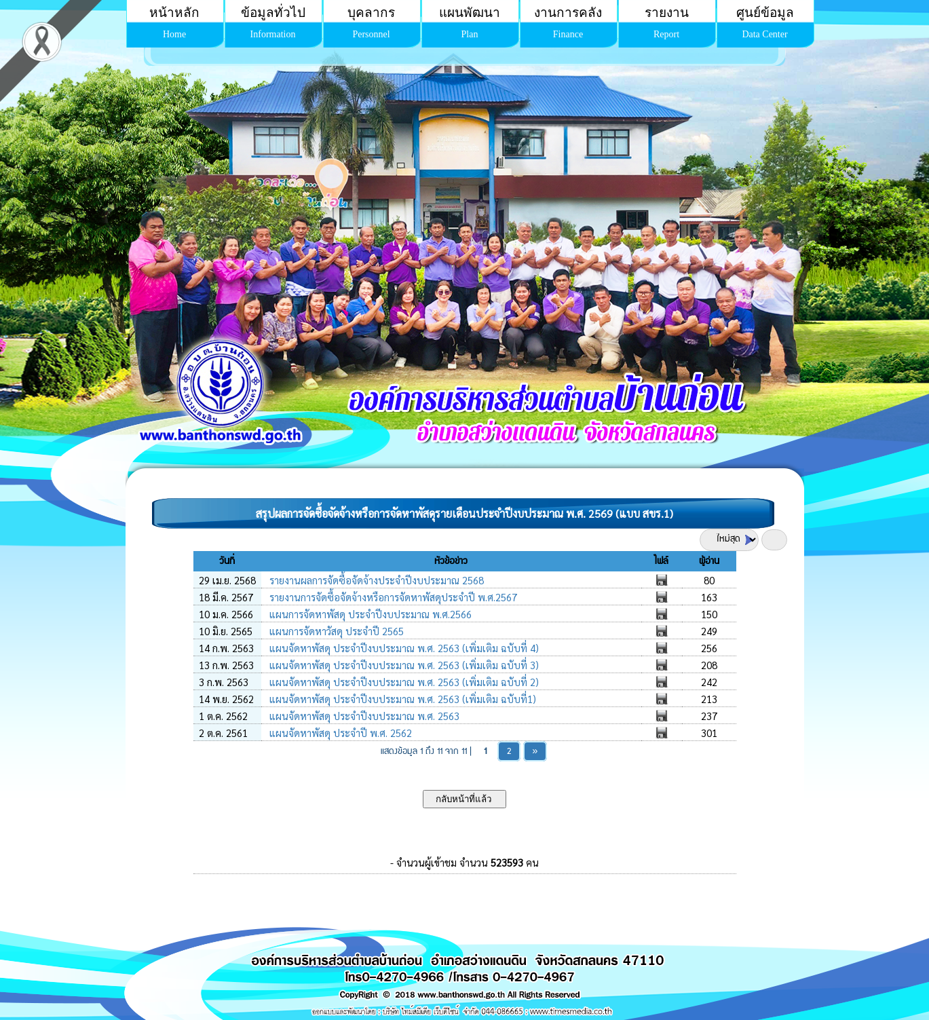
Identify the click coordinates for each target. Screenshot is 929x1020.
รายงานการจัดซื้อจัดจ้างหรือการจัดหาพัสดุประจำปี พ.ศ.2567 (392, 596)
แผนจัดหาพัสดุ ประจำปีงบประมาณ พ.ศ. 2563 (363, 715)
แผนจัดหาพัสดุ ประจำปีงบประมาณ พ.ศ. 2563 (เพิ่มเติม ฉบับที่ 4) (403, 647)
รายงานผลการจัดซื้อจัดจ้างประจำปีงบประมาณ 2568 (375, 579)
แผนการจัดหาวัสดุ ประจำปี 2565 (335, 630)
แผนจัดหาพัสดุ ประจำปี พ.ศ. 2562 (339, 732)
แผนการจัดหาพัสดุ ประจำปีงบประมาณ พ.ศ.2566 (369, 613)
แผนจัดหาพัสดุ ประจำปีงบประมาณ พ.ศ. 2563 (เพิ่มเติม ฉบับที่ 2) (403, 681)
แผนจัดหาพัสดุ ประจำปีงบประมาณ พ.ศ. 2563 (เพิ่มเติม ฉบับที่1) (401, 698)
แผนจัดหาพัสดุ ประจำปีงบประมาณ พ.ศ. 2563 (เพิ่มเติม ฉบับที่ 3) (403, 664)
